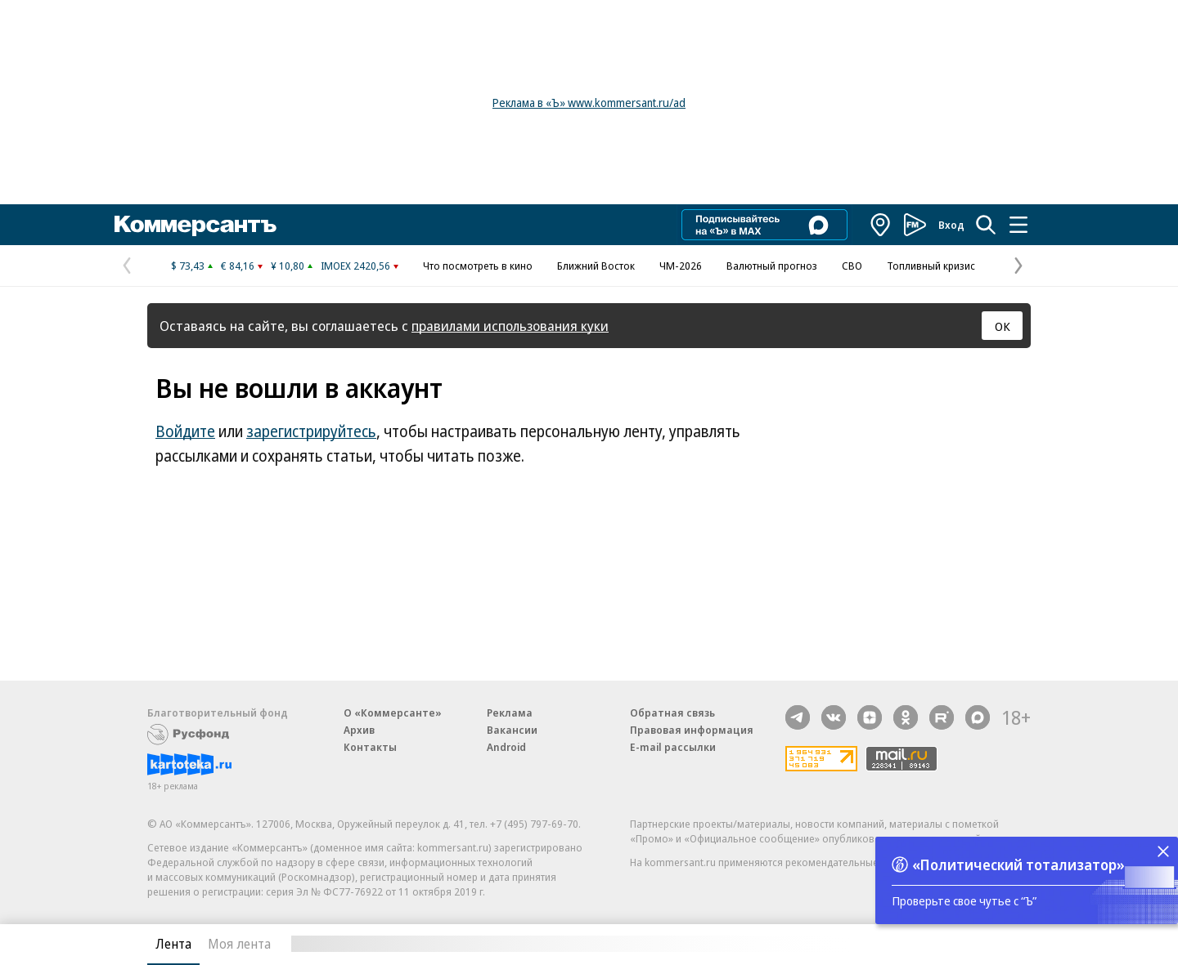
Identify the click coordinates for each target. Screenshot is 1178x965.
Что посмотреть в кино (478, 265)
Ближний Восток (596, 265)
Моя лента (239, 944)
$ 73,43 (188, 265)
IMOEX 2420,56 (355, 265)
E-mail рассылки (673, 746)
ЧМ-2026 (680, 265)
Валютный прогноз (771, 265)
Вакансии (512, 729)
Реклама (510, 712)
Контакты (370, 746)
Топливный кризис (931, 265)
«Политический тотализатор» (1018, 864)
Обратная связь (672, 712)
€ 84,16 (237, 265)
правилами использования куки (510, 325)
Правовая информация (691, 729)
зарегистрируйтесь (311, 431)
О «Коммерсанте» (393, 712)
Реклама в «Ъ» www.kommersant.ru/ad (589, 102)
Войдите (185, 431)
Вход (951, 224)
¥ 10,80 (287, 265)
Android (506, 746)
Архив (359, 729)
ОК (1002, 326)
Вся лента (945, 944)
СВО (852, 265)
